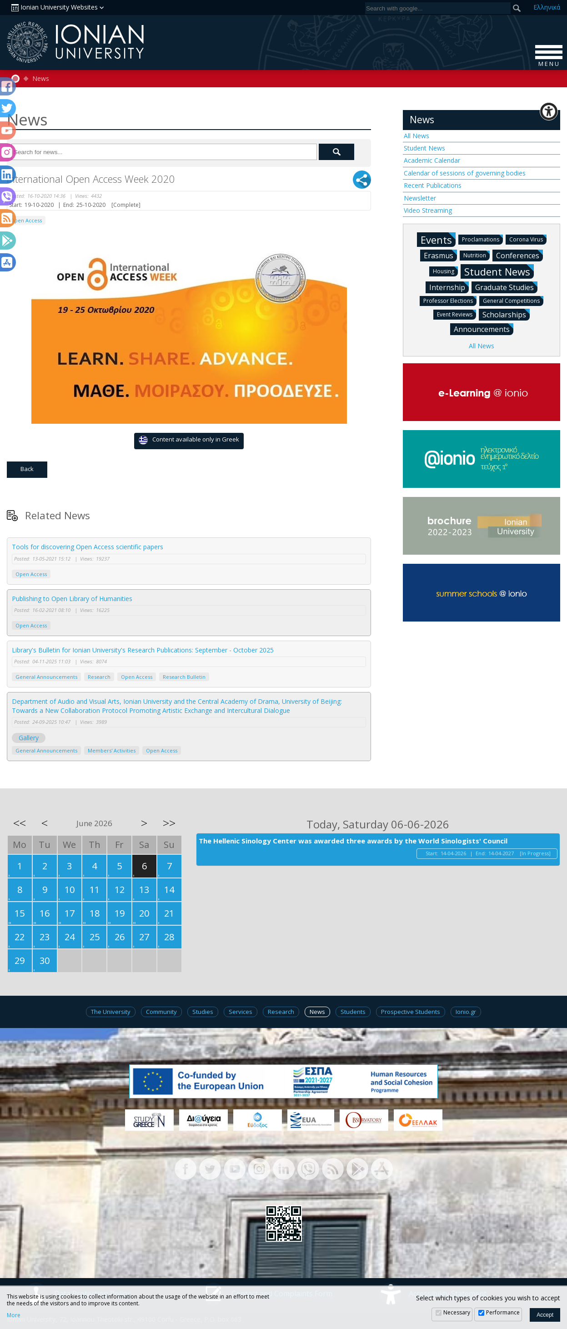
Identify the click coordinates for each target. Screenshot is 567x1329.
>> (169, 823)
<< (19, 823)
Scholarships (506, 314)
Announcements (483, 328)
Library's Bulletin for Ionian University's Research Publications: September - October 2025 (143, 650)
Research (99, 676)
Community (161, 1012)
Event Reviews (456, 314)
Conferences (519, 255)
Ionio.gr (466, 1012)
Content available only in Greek (189, 440)
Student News (424, 148)
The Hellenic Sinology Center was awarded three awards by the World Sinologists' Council (353, 840)
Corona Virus (528, 239)
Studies (202, 1012)
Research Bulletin (184, 676)
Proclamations (482, 239)
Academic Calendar (432, 160)
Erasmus (440, 255)
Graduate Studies (506, 286)
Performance (503, 1312)
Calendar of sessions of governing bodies (465, 173)
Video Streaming (428, 210)
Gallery (29, 737)
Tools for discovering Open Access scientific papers (87, 546)
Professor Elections (450, 300)
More (13, 1315)
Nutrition (476, 255)
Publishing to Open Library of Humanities (72, 598)
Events (438, 239)
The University (110, 1012)
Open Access (26, 220)
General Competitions (513, 300)
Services (240, 1012)
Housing (445, 270)
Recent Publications (433, 185)
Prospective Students (410, 1012)
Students (353, 1012)
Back (27, 469)
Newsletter (420, 198)
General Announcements (46, 676)
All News (416, 135)
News (40, 78)
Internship (449, 286)
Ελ (546, 7)
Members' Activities (111, 750)
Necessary (456, 1312)
